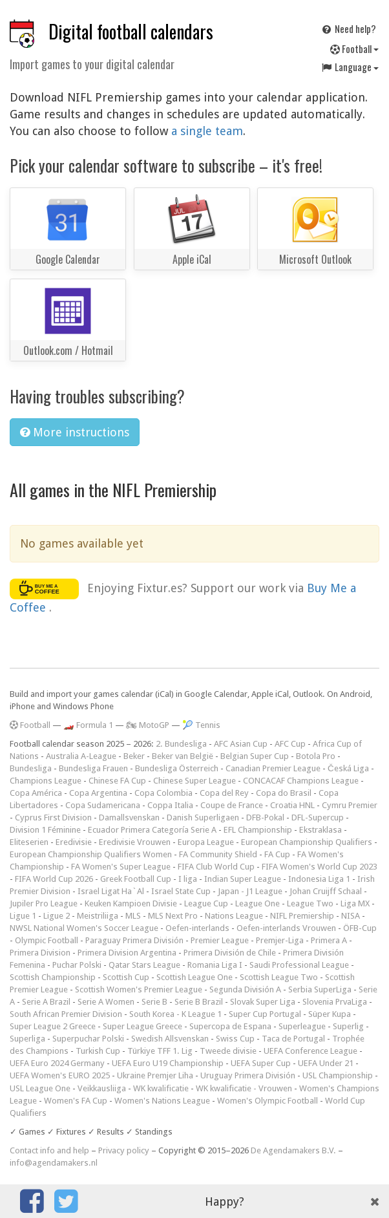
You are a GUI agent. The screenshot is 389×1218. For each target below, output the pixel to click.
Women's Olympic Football (267, 1101)
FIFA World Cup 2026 (54, 879)
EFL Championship (258, 830)
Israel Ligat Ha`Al (111, 891)
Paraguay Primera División (134, 940)
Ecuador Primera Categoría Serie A (152, 830)
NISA (350, 916)
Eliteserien (29, 842)
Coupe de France (231, 805)
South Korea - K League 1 (175, 1014)
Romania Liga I (214, 965)
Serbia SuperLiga (320, 989)
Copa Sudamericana (102, 805)
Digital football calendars (130, 31)
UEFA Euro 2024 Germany (57, 1063)
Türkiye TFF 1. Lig (160, 1051)
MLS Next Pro (173, 916)
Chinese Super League (194, 780)
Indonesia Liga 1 (319, 879)
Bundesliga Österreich (176, 768)
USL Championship (337, 1075)
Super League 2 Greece (53, 1026)
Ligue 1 (23, 916)
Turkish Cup (98, 1051)
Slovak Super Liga (262, 1002)
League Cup (206, 903)
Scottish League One (194, 977)
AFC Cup (290, 744)
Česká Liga (348, 768)
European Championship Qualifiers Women (91, 854)
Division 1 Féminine (45, 830)
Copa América (36, 793)
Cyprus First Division (53, 817)
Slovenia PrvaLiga (334, 1002)
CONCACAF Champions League (301, 780)
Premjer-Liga (280, 940)
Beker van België (182, 756)
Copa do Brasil (283, 793)
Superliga (27, 1038)
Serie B (154, 1002)
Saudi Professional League (299, 965)
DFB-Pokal (265, 817)
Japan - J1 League (250, 891)
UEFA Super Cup (261, 1063)
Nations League (234, 916)
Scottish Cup (126, 977)
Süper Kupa (329, 1014)
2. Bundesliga (181, 744)
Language (350, 66)
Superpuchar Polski (88, 1038)
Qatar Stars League (144, 965)
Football (354, 48)
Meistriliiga (97, 916)
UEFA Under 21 (325, 1063)
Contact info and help (49, 1150)
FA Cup (277, 854)
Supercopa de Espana (230, 1026)
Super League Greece (142, 1026)
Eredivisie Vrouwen (135, 842)
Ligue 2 (56, 916)
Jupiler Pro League (44, 903)
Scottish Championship (53, 977)
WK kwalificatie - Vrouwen (244, 1088)
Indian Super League (242, 879)
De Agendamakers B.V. (293, 1150)
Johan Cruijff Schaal (325, 891)
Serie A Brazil (46, 1002)
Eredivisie (74, 842)
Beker (134, 756)
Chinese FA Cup (117, 780)
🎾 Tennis (201, 725)
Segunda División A (245, 989)
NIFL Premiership (302, 916)
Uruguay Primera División (247, 1075)
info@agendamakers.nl (54, 1163)
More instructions (74, 432)
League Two (310, 903)
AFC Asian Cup (241, 744)
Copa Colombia (163, 793)
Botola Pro (315, 756)
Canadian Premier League (273, 768)
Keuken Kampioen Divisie (131, 903)
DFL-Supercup (317, 817)
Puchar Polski (76, 965)
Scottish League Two (279, 977)
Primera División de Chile (230, 952)
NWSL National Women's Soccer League (84, 928)
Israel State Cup (181, 891)
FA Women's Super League (121, 866)
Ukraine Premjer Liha (155, 1075)
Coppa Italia (170, 805)
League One (257, 903)
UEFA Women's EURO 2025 (60, 1075)
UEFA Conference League (310, 1051)
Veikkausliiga (102, 1088)
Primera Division (40, 952)
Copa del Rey (224, 793)
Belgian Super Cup (254, 756)
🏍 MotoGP (147, 725)
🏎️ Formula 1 (88, 725)
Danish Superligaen (203, 817)
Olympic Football (46, 940)
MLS (133, 916)
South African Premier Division (66, 1014)
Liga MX (355, 903)
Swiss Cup (235, 1038)
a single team (207, 131)
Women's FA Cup (75, 1101)
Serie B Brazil (198, 1002)
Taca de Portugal (293, 1038)
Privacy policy (123, 1150)
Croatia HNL (292, 805)
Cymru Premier (349, 805)
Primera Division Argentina (127, 952)
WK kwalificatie (161, 1088)
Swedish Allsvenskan (170, 1038)
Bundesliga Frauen (93, 768)
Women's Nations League (162, 1101)
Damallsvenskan (129, 817)
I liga (187, 879)
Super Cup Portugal (265, 1014)
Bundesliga (31, 768)
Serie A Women (106, 1002)
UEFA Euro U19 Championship (168, 1063)
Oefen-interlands (197, 928)
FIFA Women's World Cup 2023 (319, 866)
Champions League (45, 780)
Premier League (220, 940)
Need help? (348, 28)
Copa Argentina (98, 793)
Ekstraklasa (320, 830)
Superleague (302, 1026)
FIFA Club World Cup (216, 866)
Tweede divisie (228, 1051)
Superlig (348, 1026)
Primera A (329, 940)
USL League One (40, 1088)
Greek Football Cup (135, 879)
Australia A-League (81, 756)
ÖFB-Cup (360, 928)
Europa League (206, 842)
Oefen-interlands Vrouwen (286, 928)
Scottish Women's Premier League (138, 989)
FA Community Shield (218, 854)
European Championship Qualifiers (306, 842)
